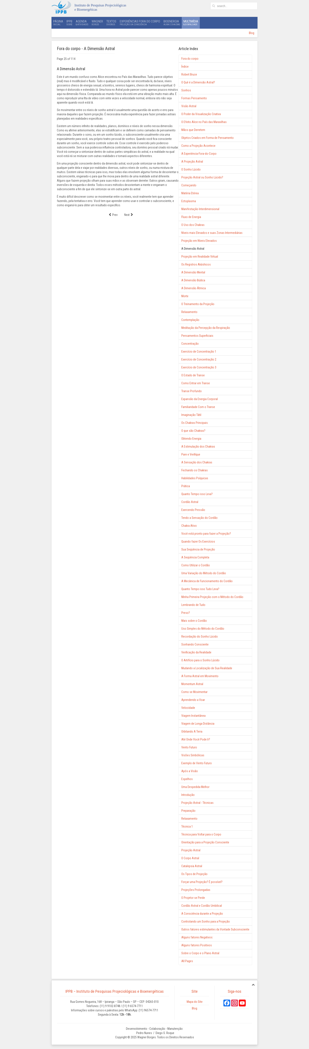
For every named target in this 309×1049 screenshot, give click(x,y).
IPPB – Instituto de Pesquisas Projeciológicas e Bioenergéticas (114, 991)
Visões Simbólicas (192, 755)
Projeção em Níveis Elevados (199, 240)
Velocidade (188, 707)
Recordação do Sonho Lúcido (199, 636)
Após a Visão (189, 771)
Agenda (82, 22)
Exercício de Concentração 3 (198, 367)
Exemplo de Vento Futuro (196, 763)
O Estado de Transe (193, 375)
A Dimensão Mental (193, 272)
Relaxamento (189, 312)
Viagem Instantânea (193, 715)
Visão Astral (188, 106)
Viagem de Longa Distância (197, 723)
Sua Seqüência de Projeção (198, 549)
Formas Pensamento (194, 98)
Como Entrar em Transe (195, 383)
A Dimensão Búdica (193, 280)
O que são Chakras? (193, 430)
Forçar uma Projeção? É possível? (202, 882)
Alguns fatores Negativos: (197, 937)
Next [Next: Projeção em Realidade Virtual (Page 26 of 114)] (128, 215)
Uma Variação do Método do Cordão (203, 573)
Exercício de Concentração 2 (198, 359)
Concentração (190, 343)
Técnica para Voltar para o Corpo (201, 834)
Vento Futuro (189, 747)
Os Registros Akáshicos (196, 264)
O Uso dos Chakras (192, 225)
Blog (251, 33)
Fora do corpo (189, 58)
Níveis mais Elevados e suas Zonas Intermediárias (211, 232)
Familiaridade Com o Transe (198, 407)
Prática (185, 486)
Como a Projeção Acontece (198, 145)
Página (58, 22)
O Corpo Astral (190, 858)
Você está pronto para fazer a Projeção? (206, 533)
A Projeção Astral (192, 161)
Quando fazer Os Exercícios (198, 541)
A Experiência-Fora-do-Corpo (199, 153)
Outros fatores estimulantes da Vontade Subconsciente (215, 929)
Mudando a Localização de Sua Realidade (206, 668)
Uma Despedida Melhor (195, 787)
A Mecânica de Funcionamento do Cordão (207, 581)
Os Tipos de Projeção (194, 874)
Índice (185, 66)
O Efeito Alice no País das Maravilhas (204, 122)
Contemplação (190, 320)
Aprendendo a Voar (193, 700)
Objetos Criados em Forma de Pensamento (207, 137)
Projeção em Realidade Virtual (199, 256)
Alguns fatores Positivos (196, 945)
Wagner (97, 22)
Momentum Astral (192, 684)
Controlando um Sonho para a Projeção (205, 921)
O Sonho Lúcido (191, 169)
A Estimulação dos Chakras (198, 446)
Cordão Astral (189, 502)
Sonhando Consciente (195, 644)
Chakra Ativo (189, 525)
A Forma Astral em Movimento (199, 676)
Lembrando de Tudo (193, 605)
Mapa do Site (195, 1001)
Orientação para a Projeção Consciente (205, 842)
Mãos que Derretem (193, 130)
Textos (111, 22)
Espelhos (187, 779)
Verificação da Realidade (196, 652)
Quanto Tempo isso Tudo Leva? (200, 589)
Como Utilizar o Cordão (195, 565)
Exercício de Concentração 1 (198, 351)
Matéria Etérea (190, 193)
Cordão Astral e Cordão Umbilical (201, 905)
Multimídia (190, 22)
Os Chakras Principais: (194, 422)
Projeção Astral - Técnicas (197, 802)
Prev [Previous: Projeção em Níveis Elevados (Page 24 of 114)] (113, 215)
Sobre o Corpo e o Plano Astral (200, 953)
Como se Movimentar (194, 692)
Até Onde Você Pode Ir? (195, 739)
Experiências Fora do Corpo (140, 22)
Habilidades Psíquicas (194, 478)
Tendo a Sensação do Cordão (199, 517)
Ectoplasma (188, 201)
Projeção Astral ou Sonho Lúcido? (202, 177)
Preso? (185, 612)
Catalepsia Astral (191, 866)
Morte (184, 296)
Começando (188, 185)
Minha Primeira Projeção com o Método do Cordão (212, 597)
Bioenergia (172, 22)
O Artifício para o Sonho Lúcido (200, 660)
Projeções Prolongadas (195, 890)
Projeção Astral (190, 850)
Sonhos (186, 90)
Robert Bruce (189, 74)
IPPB (69, 22)
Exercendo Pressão (193, 510)
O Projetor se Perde (193, 897)
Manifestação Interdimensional (200, 209)
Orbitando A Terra (191, 731)
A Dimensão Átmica (193, 288)
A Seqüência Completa (195, 557)
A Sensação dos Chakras (196, 462)
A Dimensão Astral (192, 248)
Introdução (188, 795)
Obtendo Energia (191, 438)
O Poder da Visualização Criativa (201, 114)
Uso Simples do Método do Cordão (202, 628)
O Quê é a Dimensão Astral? (198, 82)
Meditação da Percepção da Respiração (205, 327)
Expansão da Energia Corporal (199, 399)
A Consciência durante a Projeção (202, 913)
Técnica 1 (187, 826)
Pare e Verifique (190, 454)
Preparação (188, 810)
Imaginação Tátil (191, 415)
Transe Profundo (191, 391)
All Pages (187, 961)
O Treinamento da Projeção (197, 304)
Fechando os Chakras (194, 470)
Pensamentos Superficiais (197, 335)
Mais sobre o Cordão (194, 620)
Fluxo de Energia (191, 217)
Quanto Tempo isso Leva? (197, 494)
